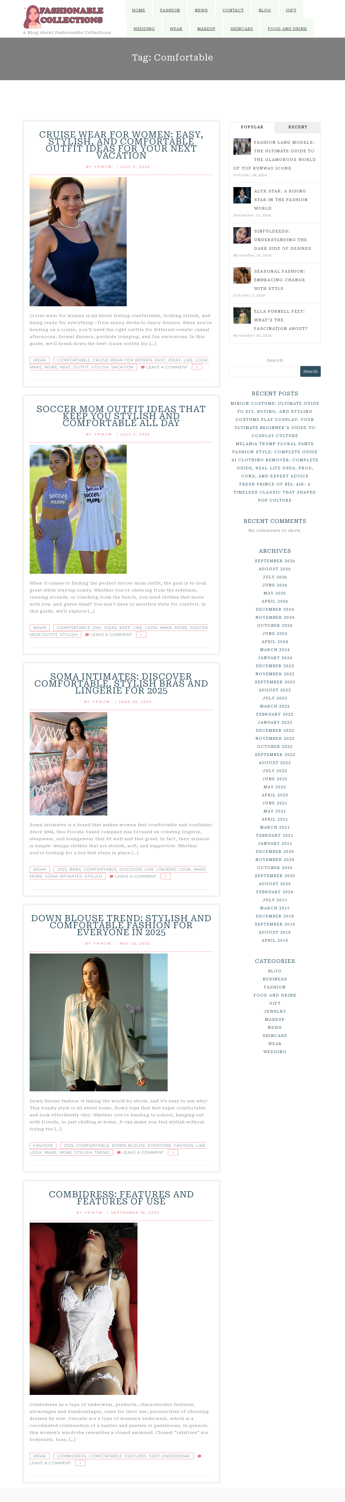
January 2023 (275, 722)
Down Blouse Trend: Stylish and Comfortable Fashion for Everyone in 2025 (121, 925)
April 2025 (275, 601)
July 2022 (275, 771)
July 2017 (275, 900)
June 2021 (275, 803)
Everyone (159, 1145)
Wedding (144, 29)
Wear (176, 29)
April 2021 (275, 819)
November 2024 (275, 617)
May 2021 (275, 811)
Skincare (241, 29)
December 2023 (275, 666)
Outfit (81, 367)
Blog (265, 10)
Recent (298, 127)
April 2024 (275, 641)
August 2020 (275, 884)
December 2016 (275, 916)
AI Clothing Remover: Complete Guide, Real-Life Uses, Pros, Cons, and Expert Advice (275, 468)
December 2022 (275, 730)
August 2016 (275, 932)
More (50, 367)
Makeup (206, 29)
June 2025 (275, 585)
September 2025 (275, 561)
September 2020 (275, 876)
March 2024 (275, 650)
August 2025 (275, 569)
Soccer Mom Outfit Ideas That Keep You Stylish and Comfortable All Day (121, 416)
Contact (233, 10)
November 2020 (275, 859)
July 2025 (275, 577)
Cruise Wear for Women (122, 360)
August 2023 (275, 690)
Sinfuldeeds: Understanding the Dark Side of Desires (283, 240)
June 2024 (275, 633)
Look (201, 360)
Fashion (170, 10)
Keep (125, 627)
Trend (102, 1152)
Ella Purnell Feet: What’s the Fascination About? (281, 320)
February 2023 (275, 714)
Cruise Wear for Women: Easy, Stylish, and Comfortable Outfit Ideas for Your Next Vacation (121, 145)
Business (275, 979)
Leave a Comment (167, 367)
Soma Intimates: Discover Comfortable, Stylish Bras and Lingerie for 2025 (121, 683)
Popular (252, 127)
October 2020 (275, 868)
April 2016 (275, 940)
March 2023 (275, 706)
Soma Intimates (63, 876)
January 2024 (275, 658)
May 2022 (275, 787)
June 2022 (275, 779)
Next (65, 367)
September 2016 (275, 924)
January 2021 (275, 843)
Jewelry (275, 1011)
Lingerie (166, 869)
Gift (291, 10)
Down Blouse (129, 1145)
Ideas (174, 360)
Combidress (72, 1456)
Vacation (122, 367)
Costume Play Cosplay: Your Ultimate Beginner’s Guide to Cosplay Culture (274, 427)
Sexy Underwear (169, 1456)
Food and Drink (287, 29)
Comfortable (73, 360)
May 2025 (275, 593)
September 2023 (275, 682)
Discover (130, 869)
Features (136, 1456)
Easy (160, 360)
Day (97, 627)
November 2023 (275, 674)
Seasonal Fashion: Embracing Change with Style (279, 280)
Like (188, 360)
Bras (75, 869)
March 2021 (275, 827)
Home (138, 10)
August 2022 (275, 763)
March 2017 (275, 908)
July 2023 (275, 698)
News (201, 10)
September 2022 (275, 754)
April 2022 (275, 795)
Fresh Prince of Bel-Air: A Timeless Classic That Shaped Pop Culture (275, 492)
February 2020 (275, 892)
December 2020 (275, 851)
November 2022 (275, 738)
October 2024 (275, 625)
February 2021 (275, 835)
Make (36, 367)
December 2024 (275, 609)
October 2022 (275, 746)
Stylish (100, 367)
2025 (62, 869)
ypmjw (103, 167)
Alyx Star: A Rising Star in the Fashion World (281, 199)
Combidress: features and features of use (121, 1197)
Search (275, 360)
